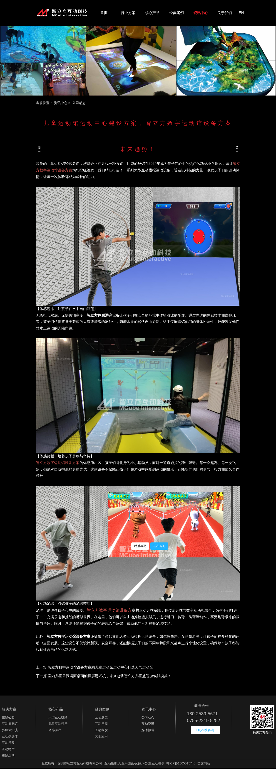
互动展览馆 (10, 725)
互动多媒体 (10, 738)
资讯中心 (200, 13)
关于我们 (224, 13)
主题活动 (8, 757)
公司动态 (148, 718)
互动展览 (101, 718)
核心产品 (152, 13)
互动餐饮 (101, 731)
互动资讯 (148, 725)
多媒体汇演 (10, 731)
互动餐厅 (8, 750)
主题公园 (8, 718)
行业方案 (128, 13)
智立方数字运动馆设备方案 (58, 464)
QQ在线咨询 (205, 731)
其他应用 (101, 738)
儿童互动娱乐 (57, 725)
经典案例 (176, 13)
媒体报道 (148, 731)
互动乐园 (8, 744)
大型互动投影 (57, 718)
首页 (103, 13)
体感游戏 (54, 731)
